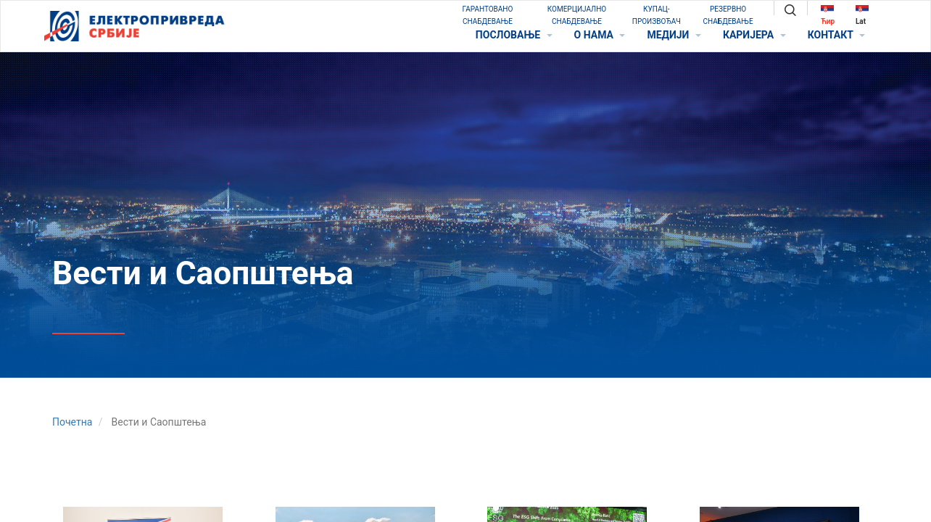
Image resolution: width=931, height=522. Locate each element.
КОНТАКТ (836, 35)
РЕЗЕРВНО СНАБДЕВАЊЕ (728, 15)
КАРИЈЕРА (754, 35)
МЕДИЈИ (673, 35)
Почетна (72, 422)
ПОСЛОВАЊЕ (514, 35)
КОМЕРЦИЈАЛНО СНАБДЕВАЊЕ (576, 15)
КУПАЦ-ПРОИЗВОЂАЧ (656, 15)
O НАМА (600, 35)
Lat (862, 15)
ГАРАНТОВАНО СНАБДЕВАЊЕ (488, 15)
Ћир (828, 15)
